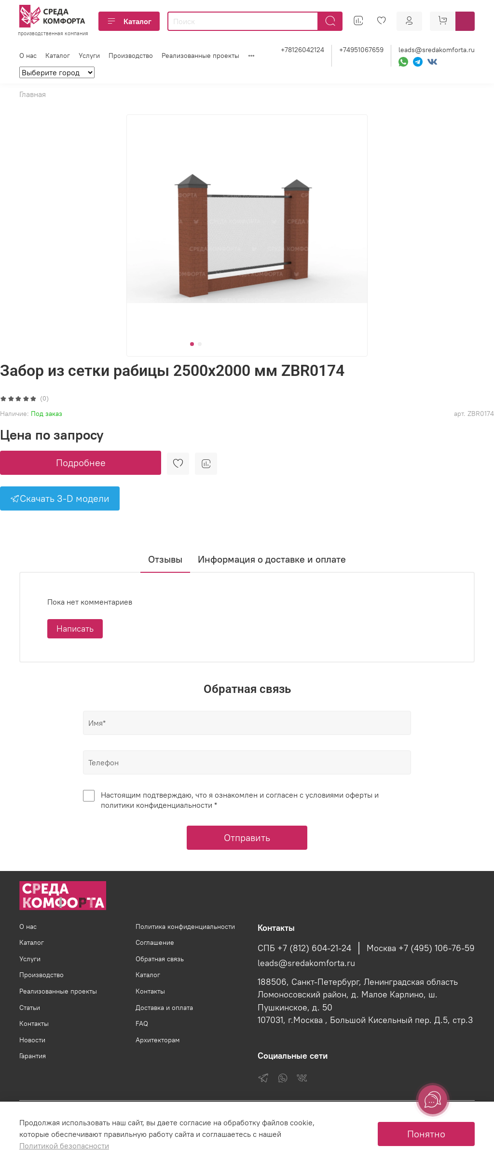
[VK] (432, 62)
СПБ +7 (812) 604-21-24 (304, 948)
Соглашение (155, 942)
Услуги (89, 55)
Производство (131, 55)
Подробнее (81, 462)
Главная (32, 94)
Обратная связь (160, 958)
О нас (28, 55)
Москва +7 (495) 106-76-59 (421, 948)
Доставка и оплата (164, 1007)
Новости (32, 1040)
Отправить (247, 837)
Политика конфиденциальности (185, 926)
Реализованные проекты (200, 55)
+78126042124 (302, 49)
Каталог (129, 21)
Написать (75, 628)
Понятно (426, 1134)
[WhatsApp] (403, 62)
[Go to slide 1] (192, 344)
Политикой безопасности (64, 1145)
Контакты (34, 1023)
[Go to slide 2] (200, 344)
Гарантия (32, 1055)
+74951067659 (361, 49)
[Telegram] (418, 62)
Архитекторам (158, 1040)
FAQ (142, 1023)
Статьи (29, 1007)
